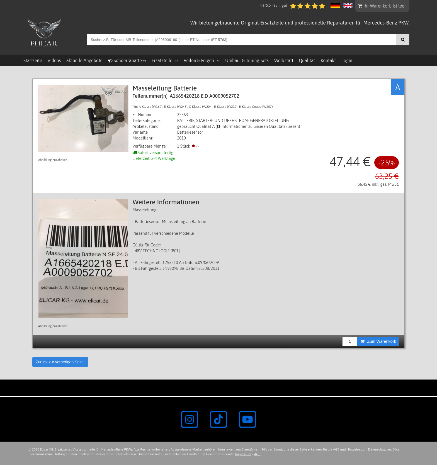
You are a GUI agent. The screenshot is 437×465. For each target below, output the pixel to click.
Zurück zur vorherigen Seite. (60, 362)
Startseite (32, 60)
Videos (54, 60)
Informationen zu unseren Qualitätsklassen (258, 126)
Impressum (243, 454)
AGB (336, 449)
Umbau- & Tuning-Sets (247, 60)
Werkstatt (283, 60)
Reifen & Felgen (198, 60)
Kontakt (328, 60)
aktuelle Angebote (84, 60)
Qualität (307, 60)
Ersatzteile (162, 60)
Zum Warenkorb (378, 341)
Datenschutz (377, 449)
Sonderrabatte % (127, 60)
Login (346, 60)
